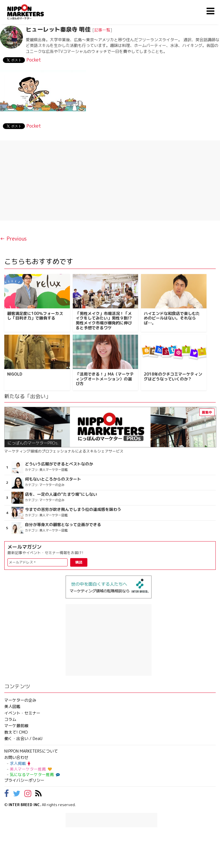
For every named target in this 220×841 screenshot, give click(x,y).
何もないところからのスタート (53, 479)
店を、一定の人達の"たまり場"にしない (61, 494)
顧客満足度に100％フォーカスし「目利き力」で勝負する (35, 316)
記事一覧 (102, 30)
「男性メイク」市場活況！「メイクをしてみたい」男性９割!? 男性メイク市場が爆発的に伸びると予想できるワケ (104, 320)
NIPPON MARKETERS (31, 11)
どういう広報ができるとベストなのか (59, 464)
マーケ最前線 (16, 725)
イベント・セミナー (22, 713)
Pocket (33, 60)
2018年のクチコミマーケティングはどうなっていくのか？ (173, 376)
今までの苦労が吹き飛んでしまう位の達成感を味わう (73, 509)
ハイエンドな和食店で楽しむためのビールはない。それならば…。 (172, 318)
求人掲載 (20, 763)
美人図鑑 (12, 706)
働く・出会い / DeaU (23, 738)
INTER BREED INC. (25, 804)
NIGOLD (14, 374)
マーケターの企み (20, 700)
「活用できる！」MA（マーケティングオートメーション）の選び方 (105, 378)
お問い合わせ (16, 757)
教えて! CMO (16, 732)
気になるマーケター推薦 (34, 774)
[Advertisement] (110, 180)
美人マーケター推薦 (31, 769)
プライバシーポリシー (24, 780)
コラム (10, 719)
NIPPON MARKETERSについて (31, 751)
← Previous (13, 238)
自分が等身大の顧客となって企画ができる (63, 525)
